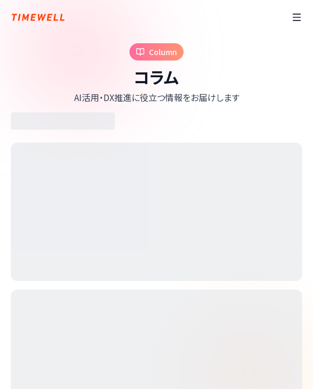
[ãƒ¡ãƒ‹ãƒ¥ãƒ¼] (297, 17)
